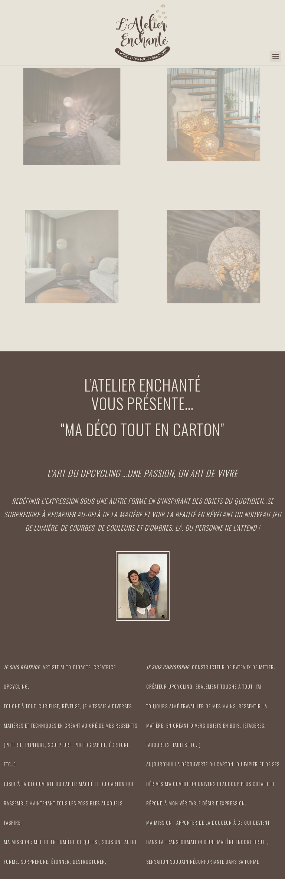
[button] (275, 56)
